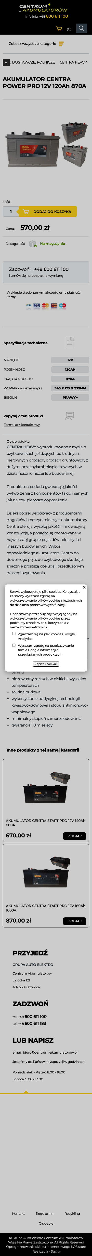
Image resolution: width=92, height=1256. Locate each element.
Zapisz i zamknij (46, 664)
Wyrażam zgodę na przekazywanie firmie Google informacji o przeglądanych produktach (46, 650)
